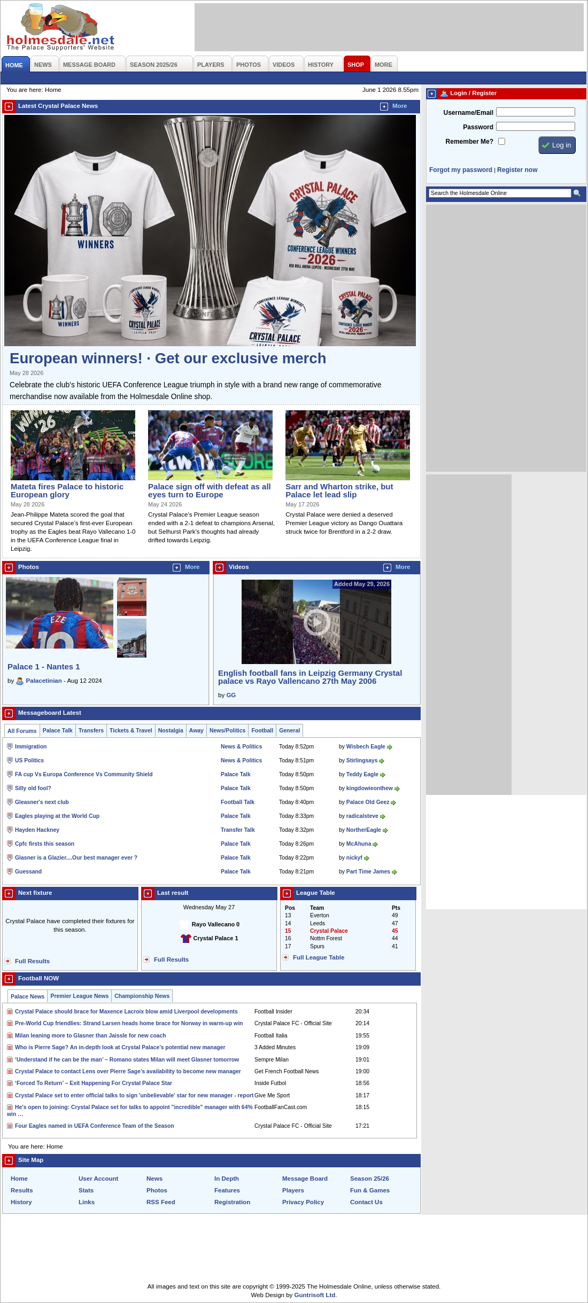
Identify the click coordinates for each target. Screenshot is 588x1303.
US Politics (29, 760)
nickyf (354, 858)
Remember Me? (469, 141)
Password (478, 127)
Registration (232, 1202)
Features (227, 1190)
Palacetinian (44, 680)
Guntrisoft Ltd (315, 1295)
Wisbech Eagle (365, 747)
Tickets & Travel (131, 731)
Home (19, 1178)
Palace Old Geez (368, 802)
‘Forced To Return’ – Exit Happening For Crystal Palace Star (93, 1083)
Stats (86, 1190)
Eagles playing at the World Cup (57, 816)
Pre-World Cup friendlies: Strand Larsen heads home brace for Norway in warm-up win (129, 1023)
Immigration (31, 747)
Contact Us (366, 1202)
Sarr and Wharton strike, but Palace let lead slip (339, 490)
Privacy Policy (303, 1202)
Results (22, 1190)
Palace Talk (58, 731)
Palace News (27, 997)
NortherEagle (363, 830)
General (289, 731)
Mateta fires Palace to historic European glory (67, 490)
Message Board (305, 1178)
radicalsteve (362, 816)
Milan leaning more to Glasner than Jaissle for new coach (90, 1036)
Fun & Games (370, 1190)
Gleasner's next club (42, 802)
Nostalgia (170, 731)
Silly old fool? (33, 788)
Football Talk (237, 802)
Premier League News (79, 996)
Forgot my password (460, 170)
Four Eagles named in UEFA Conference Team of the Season (94, 1126)
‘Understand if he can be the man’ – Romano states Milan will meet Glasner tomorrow (127, 1060)
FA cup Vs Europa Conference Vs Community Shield (84, 774)
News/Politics (228, 731)
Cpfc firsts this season (44, 844)
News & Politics (241, 747)
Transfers (91, 731)
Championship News (141, 996)
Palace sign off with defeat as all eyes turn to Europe (209, 490)
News (154, 1178)
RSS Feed (160, 1202)
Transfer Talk (238, 830)
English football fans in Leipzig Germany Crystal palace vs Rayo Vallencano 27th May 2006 (310, 676)
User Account (98, 1178)
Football (262, 731)
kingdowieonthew (369, 788)
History (21, 1202)
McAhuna (359, 844)
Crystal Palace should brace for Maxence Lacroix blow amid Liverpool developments (126, 1012)
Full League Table (318, 957)
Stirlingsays (362, 760)
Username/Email (468, 112)
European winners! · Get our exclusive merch (168, 358)
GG (231, 695)
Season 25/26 (369, 1178)
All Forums (22, 731)
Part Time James (368, 872)
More (399, 106)
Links (87, 1202)
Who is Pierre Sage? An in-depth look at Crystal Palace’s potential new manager (120, 1047)
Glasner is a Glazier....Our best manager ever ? (76, 858)
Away (196, 731)
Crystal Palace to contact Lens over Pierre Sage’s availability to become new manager (128, 1071)
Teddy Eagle (362, 774)
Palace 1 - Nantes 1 (43, 666)
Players (293, 1190)
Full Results (32, 961)
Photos (156, 1190)
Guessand (28, 872)
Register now (517, 170)
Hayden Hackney (37, 830)
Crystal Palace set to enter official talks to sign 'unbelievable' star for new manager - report (134, 1095)
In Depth (226, 1178)
